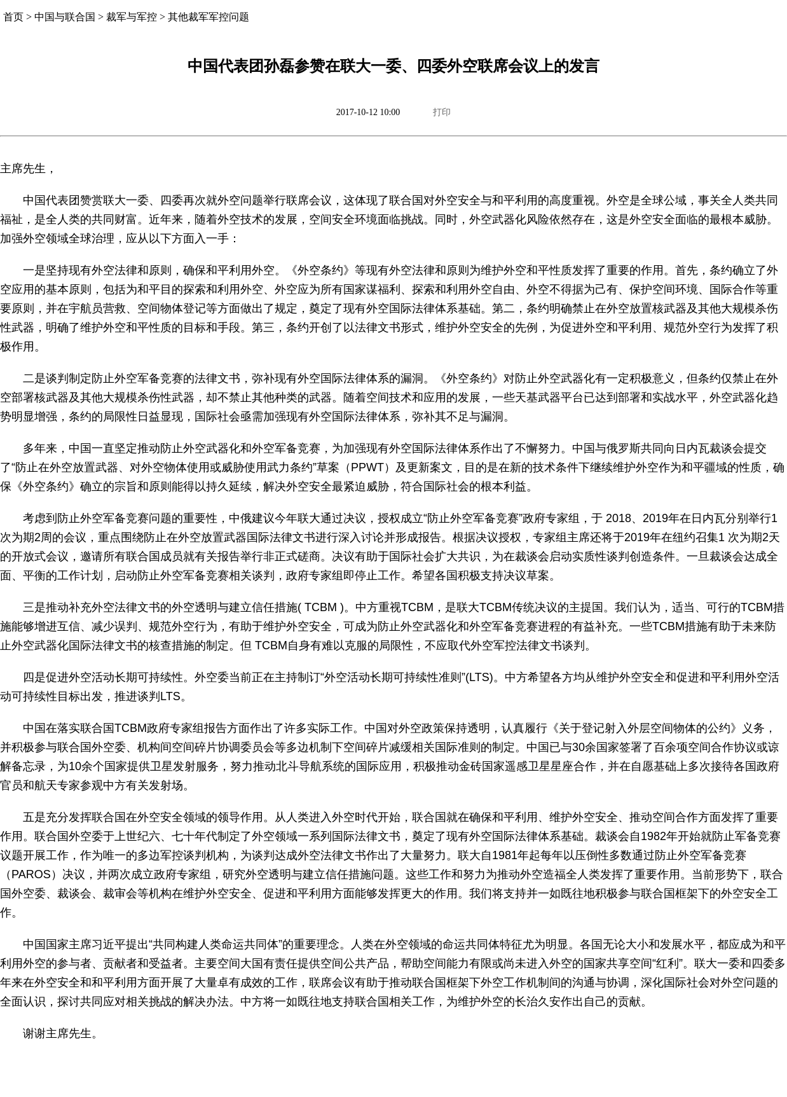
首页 (13, 16)
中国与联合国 (64, 16)
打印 (442, 112)
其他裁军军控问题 (208, 16)
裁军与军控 (131, 16)
